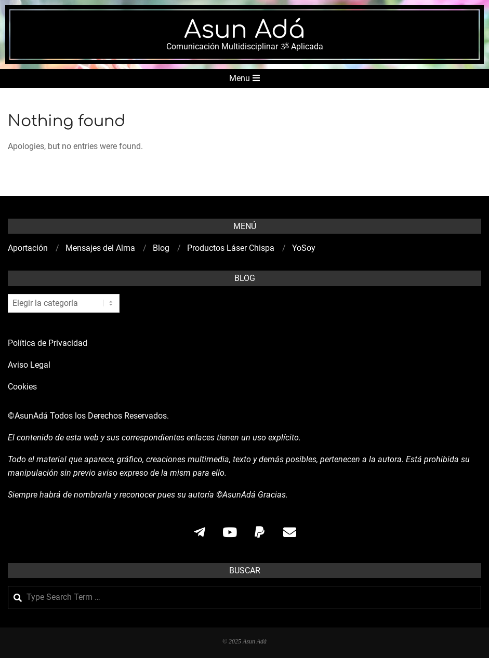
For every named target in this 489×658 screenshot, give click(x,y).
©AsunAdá (28, 416)
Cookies (23, 387)
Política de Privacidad (47, 343)
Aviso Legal (29, 365)
